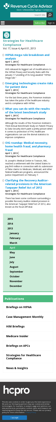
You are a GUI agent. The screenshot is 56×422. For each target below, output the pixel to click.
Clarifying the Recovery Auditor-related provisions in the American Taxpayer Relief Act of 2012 (28, 184)
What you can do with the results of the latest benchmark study (27, 110)
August (14, 266)
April (12, 247)
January (14, 233)
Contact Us (47, 10)
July (12, 262)
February (15, 238)
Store (19, 10)
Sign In (51, 22)
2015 (10, 219)
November (16, 281)
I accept (14, 417)
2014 (10, 223)
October (15, 276)
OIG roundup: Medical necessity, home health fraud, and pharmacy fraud (28, 146)
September (16, 271)
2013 (10, 228)
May (12, 252)
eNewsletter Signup (32, 10)
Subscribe (40, 22)
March (13, 243)
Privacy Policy (30, 412)
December (16, 286)
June (12, 257)
